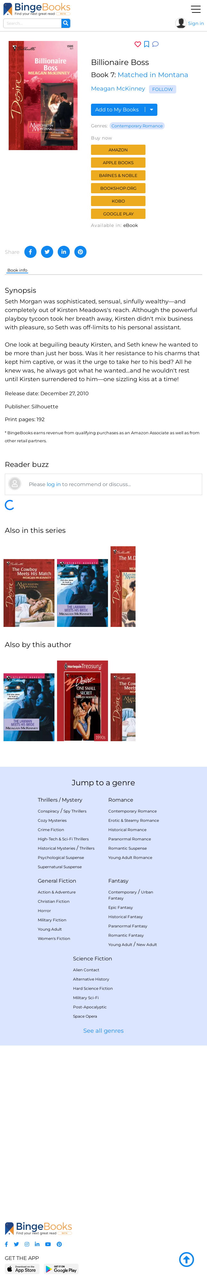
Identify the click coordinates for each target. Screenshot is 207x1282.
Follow (162, 89)
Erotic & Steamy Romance (133, 820)
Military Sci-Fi (86, 997)
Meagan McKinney (118, 88)
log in (54, 484)
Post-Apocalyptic (90, 1007)
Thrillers (48, 800)
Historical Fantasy (125, 916)
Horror (44, 910)
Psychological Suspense (61, 857)
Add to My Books (124, 110)
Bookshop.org (118, 188)
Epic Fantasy (120, 907)
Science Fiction (92, 959)
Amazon (118, 149)
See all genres (103, 1030)
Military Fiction (52, 919)
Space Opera (85, 1016)
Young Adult (50, 929)
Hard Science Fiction (93, 988)
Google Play (118, 213)
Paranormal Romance (129, 839)
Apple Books (118, 162)
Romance (120, 800)
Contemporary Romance (137, 125)
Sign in (196, 23)
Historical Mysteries (56, 848)
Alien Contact (86, 969)
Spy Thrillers (75, 811)
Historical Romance (127, 829)
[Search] (65, 23)
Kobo (118, 201)
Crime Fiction (51, 829)
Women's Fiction (54, 938)
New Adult (147, 944)
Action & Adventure (57, 892)
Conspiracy (48, 811)
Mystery (72, 800)
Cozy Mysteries (52, 820)
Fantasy (118, 881)
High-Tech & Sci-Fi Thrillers (63, 839)
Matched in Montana (153, 75)
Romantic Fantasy (126, 935)
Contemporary (122, 892)
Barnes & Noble (118, 175)
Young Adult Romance (130, 857)
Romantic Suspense (127, 848)
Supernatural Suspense (60, 866)
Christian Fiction (54, 901)
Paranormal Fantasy (127, 926)
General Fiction (57, 881)
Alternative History (91, 979)
